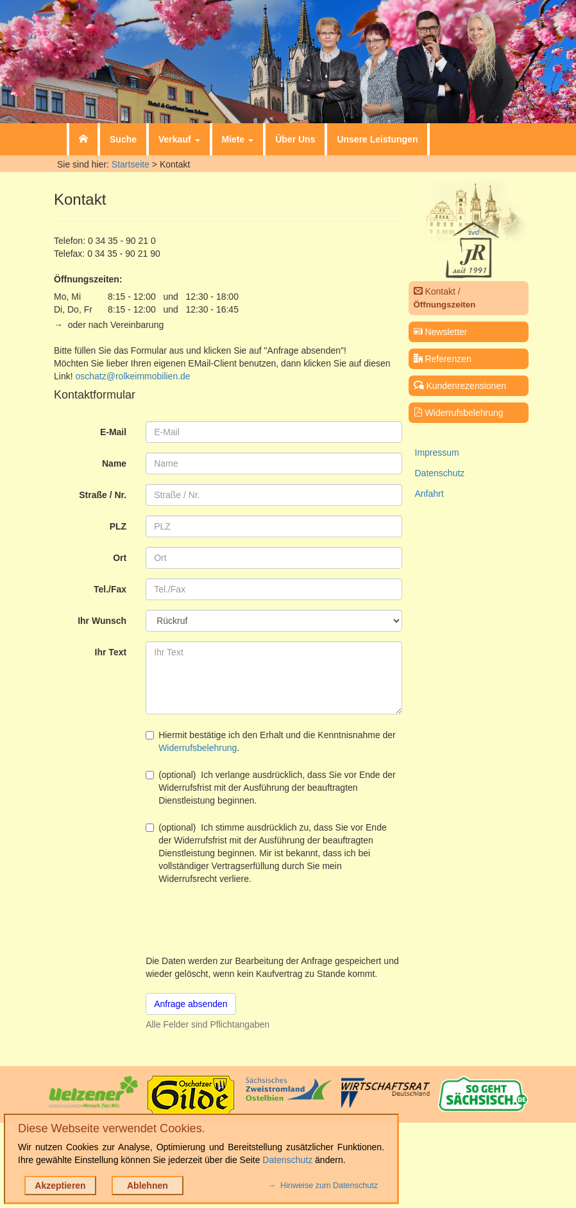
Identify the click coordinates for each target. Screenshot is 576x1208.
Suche (123, 139)
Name (114, 463)
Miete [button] (238, 139)
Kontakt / (445, 297)
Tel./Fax (110, 589)
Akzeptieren (60, 1185)
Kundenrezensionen (460, 386)
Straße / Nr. (102, 495)
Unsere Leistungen (377, 139)
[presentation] (243, 920)
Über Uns (295, 139)
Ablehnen (147, 1185)
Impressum (437, 452)
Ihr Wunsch (102, 621)
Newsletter (441, 332)
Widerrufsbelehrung (197, 748)
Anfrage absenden (190, 1004)
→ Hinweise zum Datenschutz (323, 1185)
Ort (119, 558)
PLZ (118, 526)
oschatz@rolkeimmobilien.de (132, 376)
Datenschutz (440, 473)
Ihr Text (111, 652)
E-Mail (113, 432)
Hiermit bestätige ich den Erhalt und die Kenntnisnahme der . (271, 741)
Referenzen (442, 359)
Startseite (130, 164)
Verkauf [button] (178, 139)
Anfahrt (429, 493)
